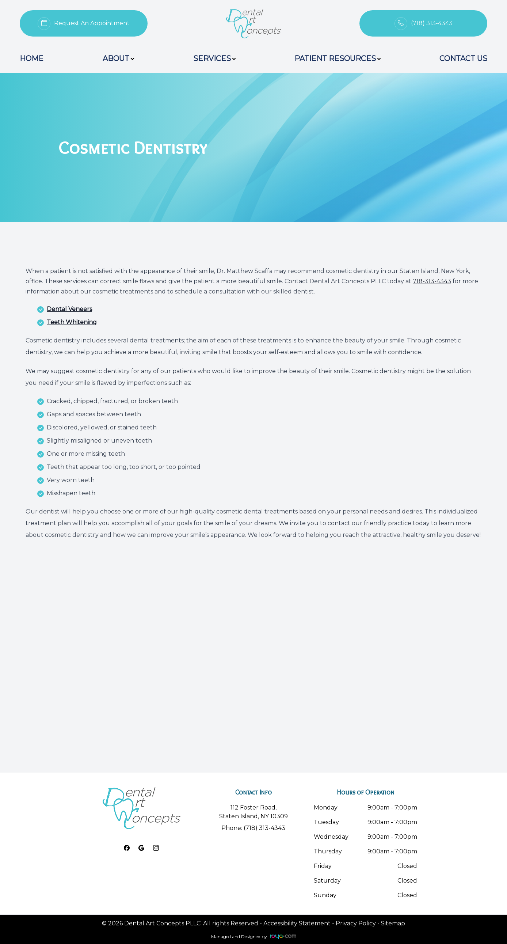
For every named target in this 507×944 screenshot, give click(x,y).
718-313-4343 (432, 281)
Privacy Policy (356, 923)
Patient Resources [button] (337, 58)
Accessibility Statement (297, 923)
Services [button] (214, 58)
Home (31, 58)
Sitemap (393, 923)
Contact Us (463, 58)
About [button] (118, 58)
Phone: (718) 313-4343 (253, 827)
